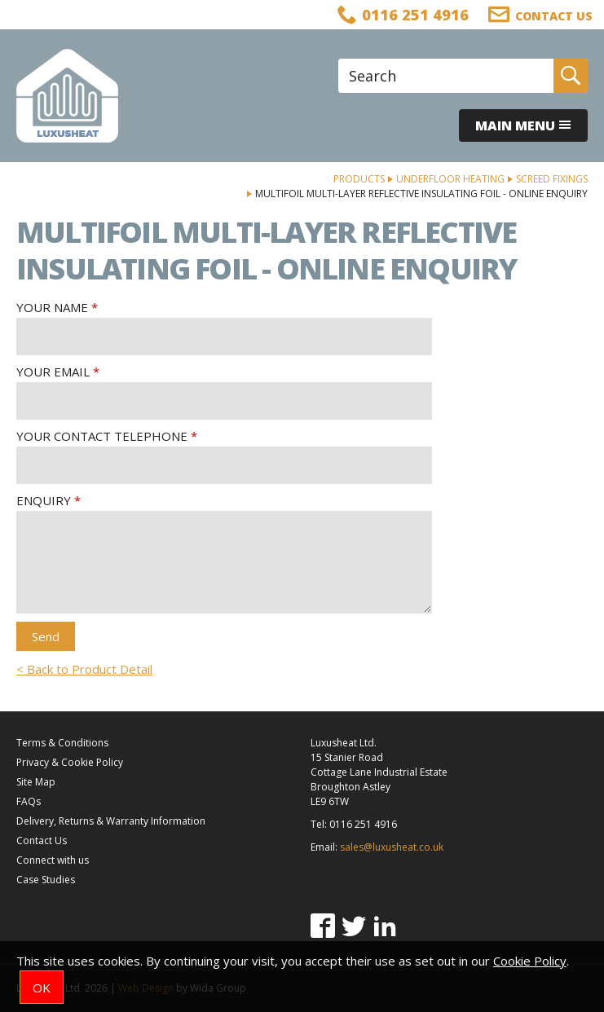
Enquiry (43, 500)
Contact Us (41, 840)
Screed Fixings (552, 179)
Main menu (523, 125)
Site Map (35, 782)
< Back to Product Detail (84, 669)
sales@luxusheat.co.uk (391, 847)
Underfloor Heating (450, 179)
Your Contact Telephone (101, 436)
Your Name (52, 307)
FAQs (28, 801)
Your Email (53, 371)
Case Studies (45, 880)
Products (359, 179)
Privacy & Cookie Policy (69, 762)
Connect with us (52, 860)
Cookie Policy (530, 961)
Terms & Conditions (62, 743)
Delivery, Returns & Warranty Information (110, 821)
